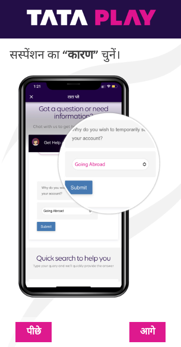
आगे (147, 332)
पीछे (34, 332)
